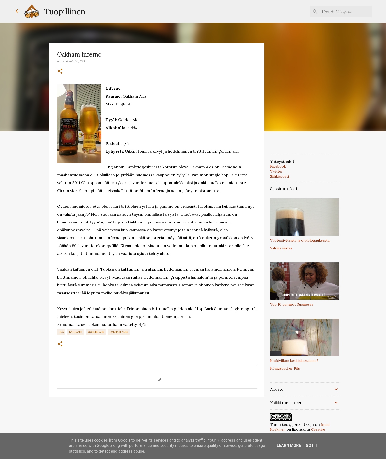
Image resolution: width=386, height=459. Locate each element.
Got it (312, 445)
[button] (60, 71)
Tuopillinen (64, 11)
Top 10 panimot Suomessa (291, 304)
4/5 (61, 332)
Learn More (289, 445)
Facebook (278, 166)
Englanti (75, 332)
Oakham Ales (119, 332)
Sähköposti (279, 176)
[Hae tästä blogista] (346, 11)
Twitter (276, 171)
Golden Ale (96, 332)
